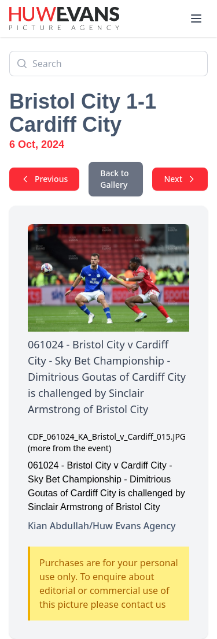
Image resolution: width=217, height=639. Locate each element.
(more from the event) (69, 448)
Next (180, 178)
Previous (44, 178)
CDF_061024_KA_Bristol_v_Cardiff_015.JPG (107, 436)
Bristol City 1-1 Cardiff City (82, 113)
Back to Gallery (114, 179)
